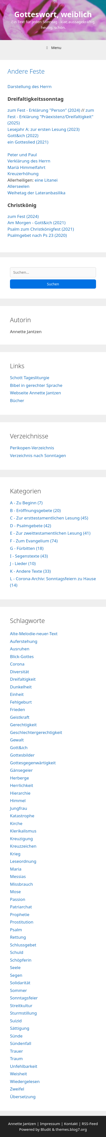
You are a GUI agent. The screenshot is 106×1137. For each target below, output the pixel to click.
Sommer (18, 990)
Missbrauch (21, 884)
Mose (15, 891)
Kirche (16, 823)
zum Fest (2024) (23, 216)
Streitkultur (21, 1005)
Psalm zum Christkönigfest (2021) (40, 229)
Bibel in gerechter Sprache (36, 385)
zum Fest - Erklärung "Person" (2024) (43, 110)
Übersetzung (23, 1096)
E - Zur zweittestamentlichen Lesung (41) (50, 533)
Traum (16, 1058)
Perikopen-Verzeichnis (32, 448)
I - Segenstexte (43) (29, 556)
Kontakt (71, 1123)
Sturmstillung (23, 1013)
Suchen (53, 284)
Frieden (17, 709)
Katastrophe (22, 816)
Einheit (17, 694)
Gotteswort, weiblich (53, 14)
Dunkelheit (21, 687)
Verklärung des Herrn (28, 161)
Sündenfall (20, 1043)
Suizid (16, 1021)
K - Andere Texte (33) (30, 571)
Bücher (17, 400)
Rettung (18, 937)
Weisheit (18, 1074)
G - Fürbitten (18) (26, 548)
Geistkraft (19, 717)
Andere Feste (26, 71)
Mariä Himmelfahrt (26, 167)
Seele (15, 967)
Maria (15, 869)
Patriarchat (21, 907)
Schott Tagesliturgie (29, 377)
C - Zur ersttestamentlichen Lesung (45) (49, 518)
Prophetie (19, 914)
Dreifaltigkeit (23, 679)
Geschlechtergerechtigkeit (36, 732)
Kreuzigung (21, 838)
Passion (17, 899)
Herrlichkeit (21, 785)
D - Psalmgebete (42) (30, 525)
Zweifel (17, 1089)
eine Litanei (46, 180)
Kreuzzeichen (23, 846)
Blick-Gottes (22, 656)
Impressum (50, 1123)
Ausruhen (19, 649)
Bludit (46, 1129)
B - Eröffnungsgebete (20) (35, 510)
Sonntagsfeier (24, 998)
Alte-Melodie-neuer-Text (34, 633)
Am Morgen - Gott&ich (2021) (36, 222)
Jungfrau (18, 808)
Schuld (16, 952)
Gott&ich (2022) (22, 135)
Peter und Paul (22, 154)
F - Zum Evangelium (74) (34, 541)
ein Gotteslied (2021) (27, 142)
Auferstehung (23, 641)
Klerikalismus (23, 831)
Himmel (18, 800)
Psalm (16, 929)
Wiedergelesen (25, 1081)
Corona (17, 664)
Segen (16, 975)
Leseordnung (23, 861)
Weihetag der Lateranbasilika (36, 193)
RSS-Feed (90, 1123)
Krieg (15, 854)
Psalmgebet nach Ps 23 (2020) (37, 235)
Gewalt (17, 740)
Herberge (19, 778)
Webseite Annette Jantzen (35, 393)
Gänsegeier (21, 770)
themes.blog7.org (71, 1129)
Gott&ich (18, 747)
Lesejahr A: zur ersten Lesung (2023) (43, 129)
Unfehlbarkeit (23, 1066)
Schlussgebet (23, 945)
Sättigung (19, 1028)
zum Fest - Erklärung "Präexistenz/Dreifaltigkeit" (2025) (50, 116)
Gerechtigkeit (23, 724)
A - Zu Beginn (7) (26, 503)
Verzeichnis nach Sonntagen (38, 455)
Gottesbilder (22, 755)
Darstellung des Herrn (29, 86)
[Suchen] (53, 272)
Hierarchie (20, 793)
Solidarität (20, 982)
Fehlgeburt (21, 702)
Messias (18, 876)
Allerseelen (18, 186)
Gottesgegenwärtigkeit (33, 763)
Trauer (16, 1051)
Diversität (19, 671)
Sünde (16, 1036)
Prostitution (21, 922)
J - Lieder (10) (23, 563)
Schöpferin (20, 960)
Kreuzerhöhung (23, 173)
